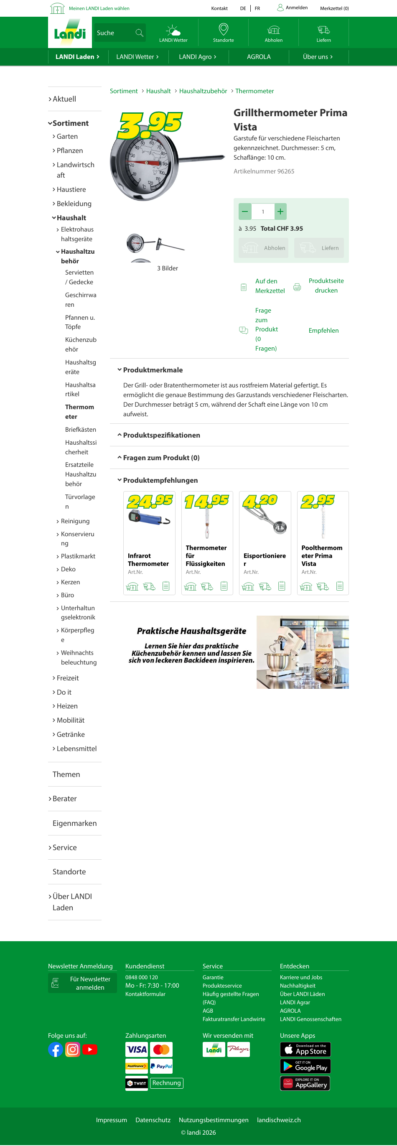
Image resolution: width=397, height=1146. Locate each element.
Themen (66, 774)
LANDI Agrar (295, 1002)
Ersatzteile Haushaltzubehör (81, 474)
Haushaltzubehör (203, 91)
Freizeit (68, 678)
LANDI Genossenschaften (310, 1019)
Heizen (67, 706)
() (334, 8)
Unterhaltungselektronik (78, 613)
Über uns (315, 57)
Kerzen (70, 582)
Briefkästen (80, 429)
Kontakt (219, 8)
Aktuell (64, 99)
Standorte (69, 871)
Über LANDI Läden (302, 994)
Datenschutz (153, 1120)
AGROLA (259, 57)
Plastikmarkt (78, 556)
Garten (67, 136)
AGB (208, 1010)
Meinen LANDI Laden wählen (99, 8)
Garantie (213, 977)
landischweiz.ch (279, 1120)
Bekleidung (74, 203)
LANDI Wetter (135, 57)
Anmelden (297, 8)
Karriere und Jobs (301, 977)
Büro (67, 595)
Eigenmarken (75, 823)
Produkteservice (222, 985)
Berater (65, 798)
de (243, 8)
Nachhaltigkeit (298, 985)
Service (65, 847)
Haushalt (71, 217)
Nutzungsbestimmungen (214, 1120)
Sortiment (71, 123)
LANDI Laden (75, 57)
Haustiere (71, 189)
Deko (68, 569)
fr (257, 8)
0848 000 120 (141, 977)
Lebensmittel (77, 748)
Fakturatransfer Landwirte (234, 1019)
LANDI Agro (195, 57)
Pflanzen (70, 150)
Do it (64, 692)
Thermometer (255, 91)
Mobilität (70, 720)
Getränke (71, 734)
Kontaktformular (145, 994)
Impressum (111, 1120)
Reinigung (75, 521)
